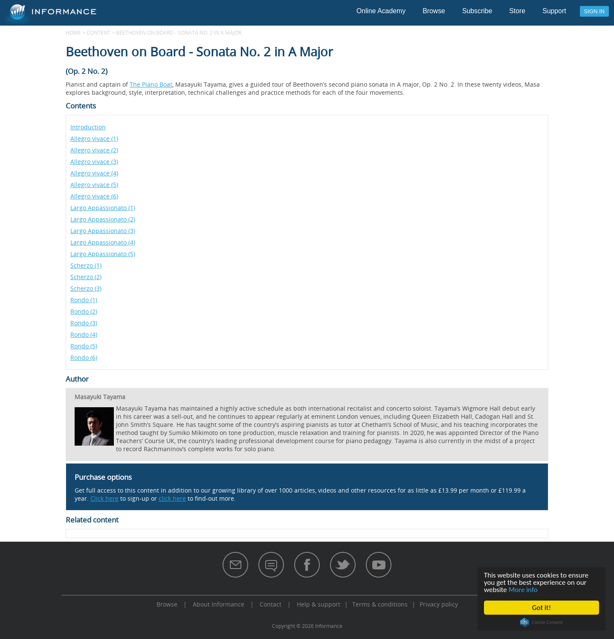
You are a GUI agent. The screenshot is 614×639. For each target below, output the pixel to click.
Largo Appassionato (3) (102, 231)
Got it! (541, 607)
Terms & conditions (380, 604)
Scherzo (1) (85, 265)
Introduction (88, 127)
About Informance (218, 604)
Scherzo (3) (85, 288)
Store (517, 11)
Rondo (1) (83, 300)
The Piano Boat (151, 84)
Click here (104, 498)
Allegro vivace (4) (94, 173)
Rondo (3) (83, 323)
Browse (434, 11)
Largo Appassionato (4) (102, 242)
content (98, 32)
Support (554, 11)
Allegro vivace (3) (94, 162)
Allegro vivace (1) (94, 138)
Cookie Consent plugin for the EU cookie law (541, 622)
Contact (270, 604)
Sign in (594, 11)
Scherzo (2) (85, 277)
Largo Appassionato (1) (102, 208)
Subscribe (477, 11)
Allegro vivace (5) (94, 185)
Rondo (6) (83, 357)
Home (73, 32)
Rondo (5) (83, 346)
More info (523, 589)
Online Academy (380, 11)
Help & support (318, 604)
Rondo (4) (83, 334)
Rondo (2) (83, 311)
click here (172, 498)
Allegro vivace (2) (94, 150)
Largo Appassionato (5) (102, 254)
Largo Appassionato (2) (102, 219)
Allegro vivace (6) (94, 196)
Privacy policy (439, 604)
